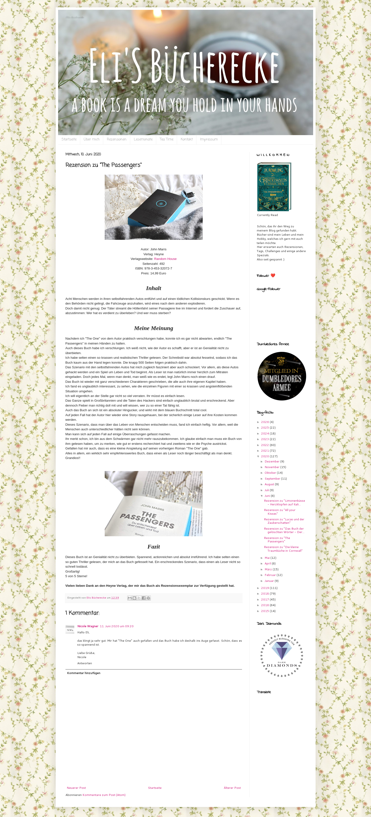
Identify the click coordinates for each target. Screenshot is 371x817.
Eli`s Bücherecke (74, 17)
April (268, 563)
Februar (271, 575)
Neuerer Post (76, 788)
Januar (270, 581)
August (270, 484)
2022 (265, 445)
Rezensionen (117, 139)
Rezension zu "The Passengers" (277, 539)
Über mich (92, 139)
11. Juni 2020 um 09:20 (117, 626)
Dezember (272, 461)
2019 (265, 588)
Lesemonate (143, 139)
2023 (265, 439)
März (269, 569)
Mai (267, 558)
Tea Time (166, 139)
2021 (265, 450)
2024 (265, 433)
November (272, 467)
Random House (165, 259)
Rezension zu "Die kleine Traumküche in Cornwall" (283, 548)
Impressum (209, 139)
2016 (265, 605)
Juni (268, 496)
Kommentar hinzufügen (83, 673)
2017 (265, 599)
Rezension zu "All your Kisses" (279, 511)
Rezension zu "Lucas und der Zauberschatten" (284, 521)
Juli (267, 490)
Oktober (271, 473)
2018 (265, 593)
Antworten (84, 663)
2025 (265, 427)
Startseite (69, 139)
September (273, 478)
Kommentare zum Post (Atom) (104, 795)
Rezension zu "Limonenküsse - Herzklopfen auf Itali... (284, 502)
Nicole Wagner (87, 626)
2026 (265, 422)
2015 (265, 611)
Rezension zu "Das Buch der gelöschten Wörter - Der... (284, 530)
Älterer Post (232, 788)
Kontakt (187, 139)
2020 (265, 456)
